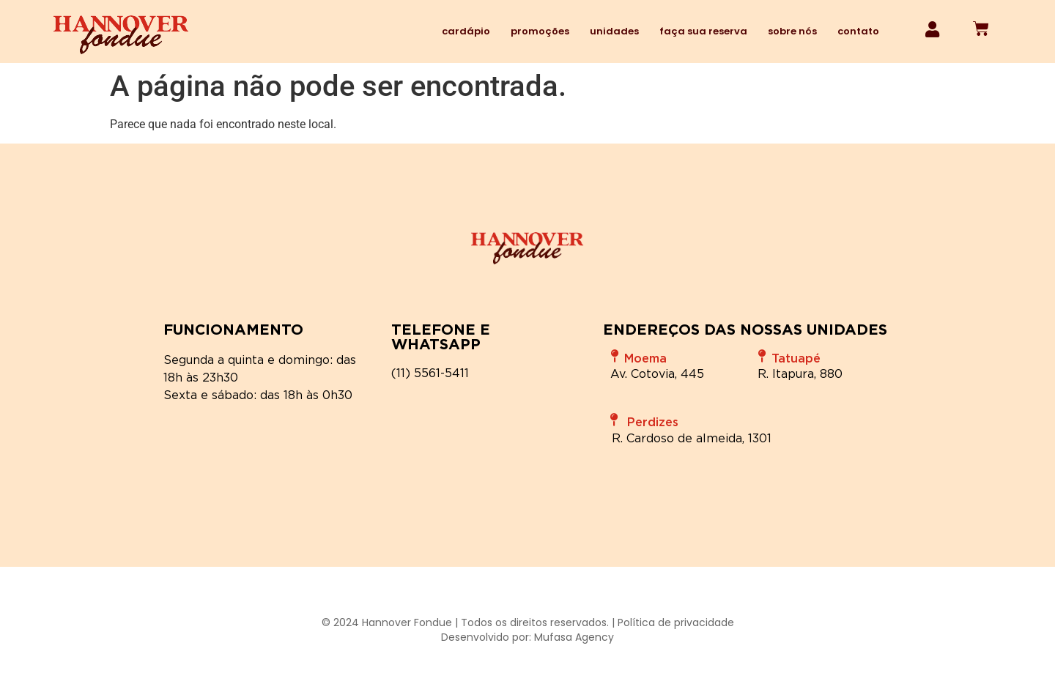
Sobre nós (792, 31)
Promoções (540, 31)
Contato (858, 31)
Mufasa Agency (574, 637)
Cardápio (466, 31)
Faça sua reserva (703, 31)
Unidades (614, 31)
